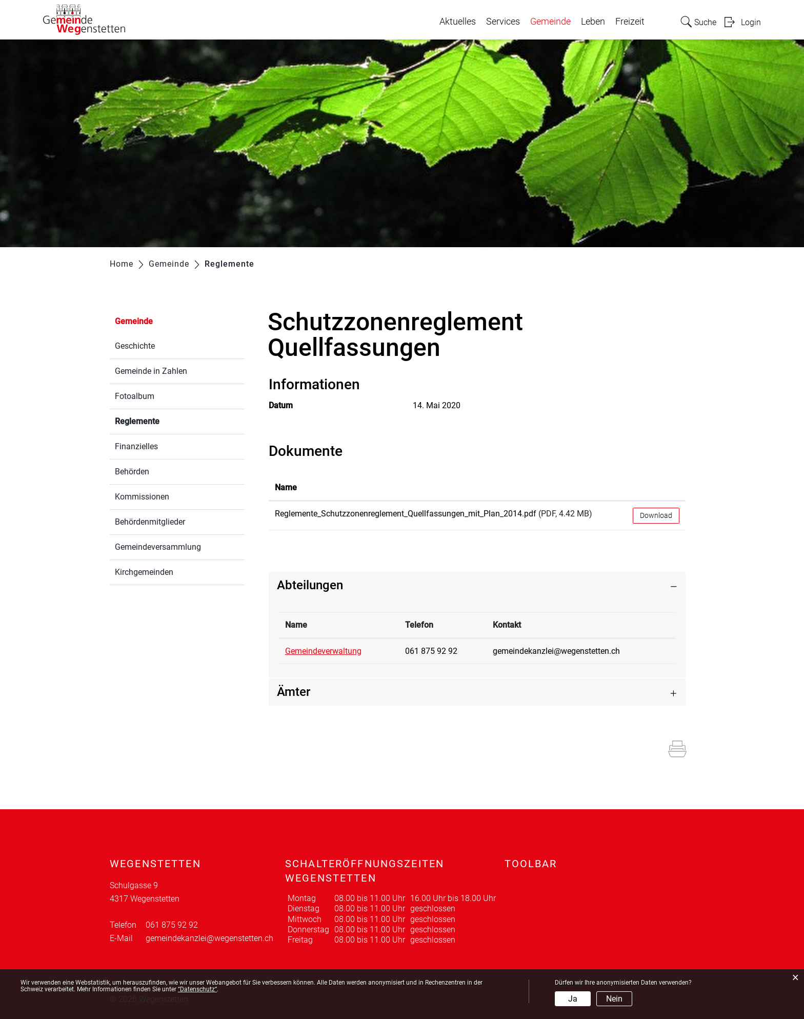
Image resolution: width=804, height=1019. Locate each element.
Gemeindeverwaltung (323, 651)
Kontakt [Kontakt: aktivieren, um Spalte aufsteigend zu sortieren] (507, 625)
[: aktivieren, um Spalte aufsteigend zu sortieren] (656, 488)
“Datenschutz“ (197, 989)
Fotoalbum (134, 396)
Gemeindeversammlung (158, 547)
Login (751, 22)
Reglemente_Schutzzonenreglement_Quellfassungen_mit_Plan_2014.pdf (405, 513)
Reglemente (161, 420)
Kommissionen (142, 497)
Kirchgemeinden (144, 572)
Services (503, 21)
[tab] (477, 585)
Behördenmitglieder (150, 522)
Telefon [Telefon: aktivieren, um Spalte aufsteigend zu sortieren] (419, 625)
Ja (572, 999)
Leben (593, 21)
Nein (614, 999)
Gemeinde (550, 21)
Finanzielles (136, 446)
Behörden (132, 471)
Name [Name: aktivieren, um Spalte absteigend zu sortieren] (296, 625)
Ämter (293, 692)
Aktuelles (457, 21)
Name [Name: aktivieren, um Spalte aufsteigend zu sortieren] (286, 487)
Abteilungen (310, 585)
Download (656, 515)
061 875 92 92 (431, 651)
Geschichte (135, 346)
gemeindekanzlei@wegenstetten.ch (556, 651)
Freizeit (630, 21)
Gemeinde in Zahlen (151, 371)
